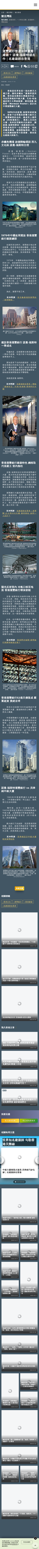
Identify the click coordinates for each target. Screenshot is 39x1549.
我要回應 (19, 888)
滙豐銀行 (18, 73)
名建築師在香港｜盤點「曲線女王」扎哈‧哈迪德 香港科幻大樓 (19, 386)
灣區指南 (4, 22)
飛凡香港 (18, 12)
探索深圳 (12, 20)
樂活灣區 (10, 12)
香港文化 (7, 73)
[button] (15, 1181)
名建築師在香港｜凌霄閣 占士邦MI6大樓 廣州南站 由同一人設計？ (19, 513)
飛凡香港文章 (7, 1027)
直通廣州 (31, 20)
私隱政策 (14, 1544)
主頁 (2, 12)
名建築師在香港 (10, 77)
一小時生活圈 (21, 20)
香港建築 (28, 73)
